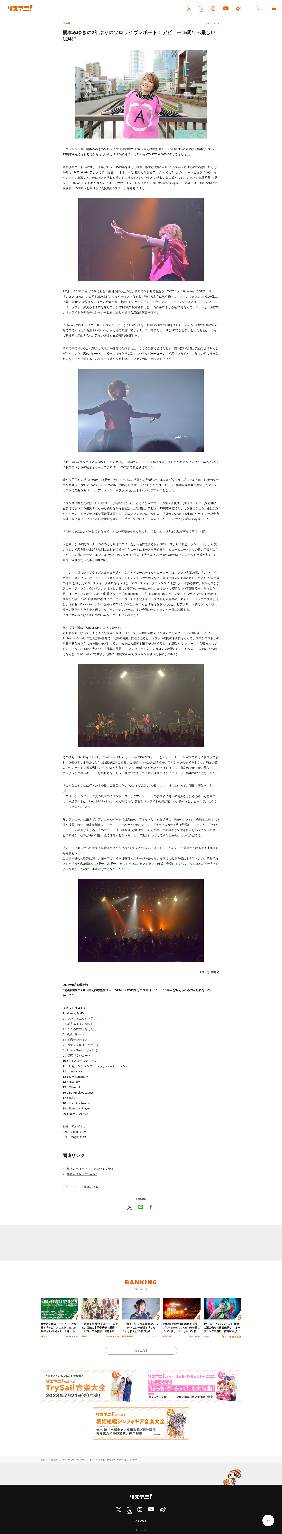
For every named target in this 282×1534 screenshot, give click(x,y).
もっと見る (141, 1350)
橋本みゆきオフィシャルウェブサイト (92, 1168)
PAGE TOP (268, 1520)
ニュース (71, 1187)
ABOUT (141, 1520)
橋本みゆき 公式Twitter (82, 1174)
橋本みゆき (91, 1187)
